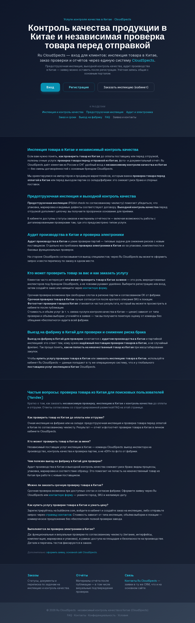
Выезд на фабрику (90, 117)
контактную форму (95, 287)
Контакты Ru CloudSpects (141, 580)
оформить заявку (55, 552)
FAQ (107, 117)
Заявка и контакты (124, 117)
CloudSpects (143, 60)
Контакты (80, 615)
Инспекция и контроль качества (62, 112)
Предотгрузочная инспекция (104, 112)
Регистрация (79, 87)
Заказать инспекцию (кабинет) (126, 87)
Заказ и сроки (67, 117)
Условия (123, 615)
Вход (50, 87)
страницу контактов (59, 514)
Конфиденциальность (102, 615)
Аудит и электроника (139, 112)
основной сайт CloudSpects (81, 552)
